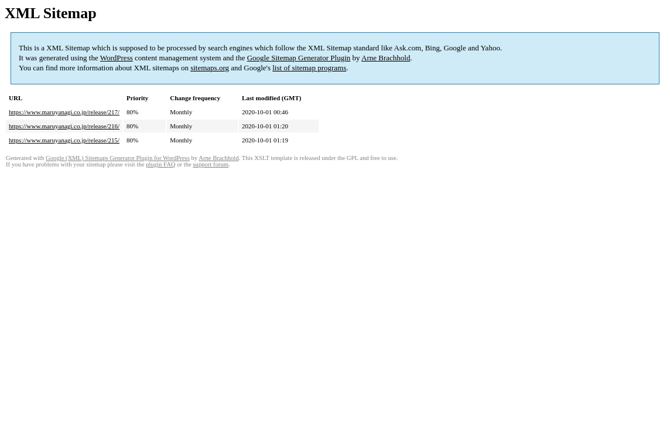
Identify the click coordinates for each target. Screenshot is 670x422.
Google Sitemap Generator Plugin (299, 57)
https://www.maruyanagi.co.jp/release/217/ (64, 111)
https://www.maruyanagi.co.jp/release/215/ (64, 140)
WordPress (116, 57)
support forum (210, 164)
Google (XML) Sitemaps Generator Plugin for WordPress (118, 158)
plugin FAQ (160, 164)
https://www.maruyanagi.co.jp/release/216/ (64, 126)
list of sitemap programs (309, 67)
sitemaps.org (209, 67)
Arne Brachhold (385, 57)
